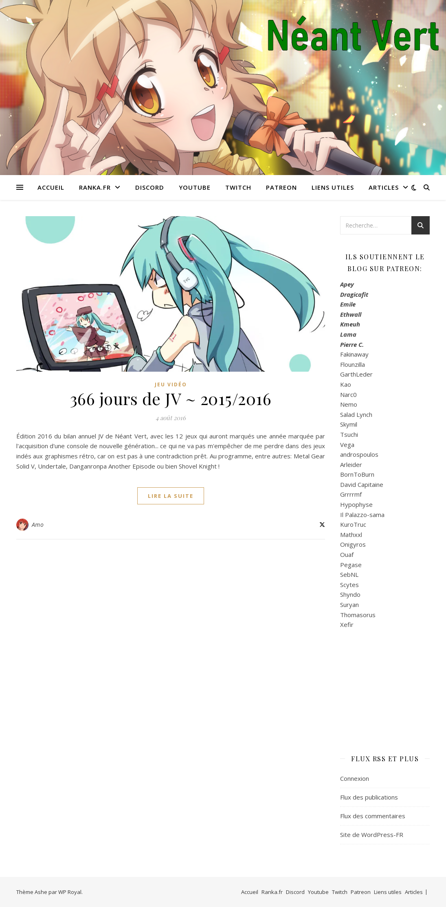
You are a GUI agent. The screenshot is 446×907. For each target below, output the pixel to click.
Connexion (354, 778)
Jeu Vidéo (171, 384)
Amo (38, 524)
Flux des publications (369, 797)
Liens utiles (333, 187)
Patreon (281, 187)
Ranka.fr (95, 187)
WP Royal (69, 892)
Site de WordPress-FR (371, 834)
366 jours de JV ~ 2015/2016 (171, 398)
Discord (149, 187)
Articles (384, 187)
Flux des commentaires (372, 816)
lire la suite (170, 496)
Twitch (238, 187)
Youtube (195, 187)
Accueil (50, 187)
